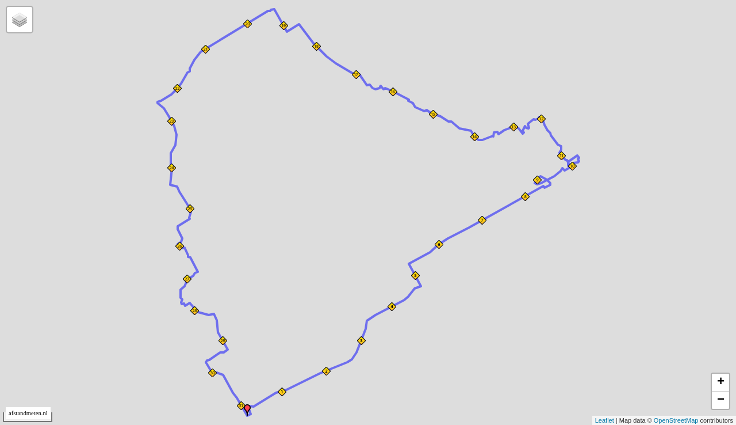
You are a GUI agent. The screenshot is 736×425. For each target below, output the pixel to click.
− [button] (720, 400)
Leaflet (604, 420)
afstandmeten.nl (28, 413)
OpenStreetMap (676, 420)
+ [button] (720, 382)
